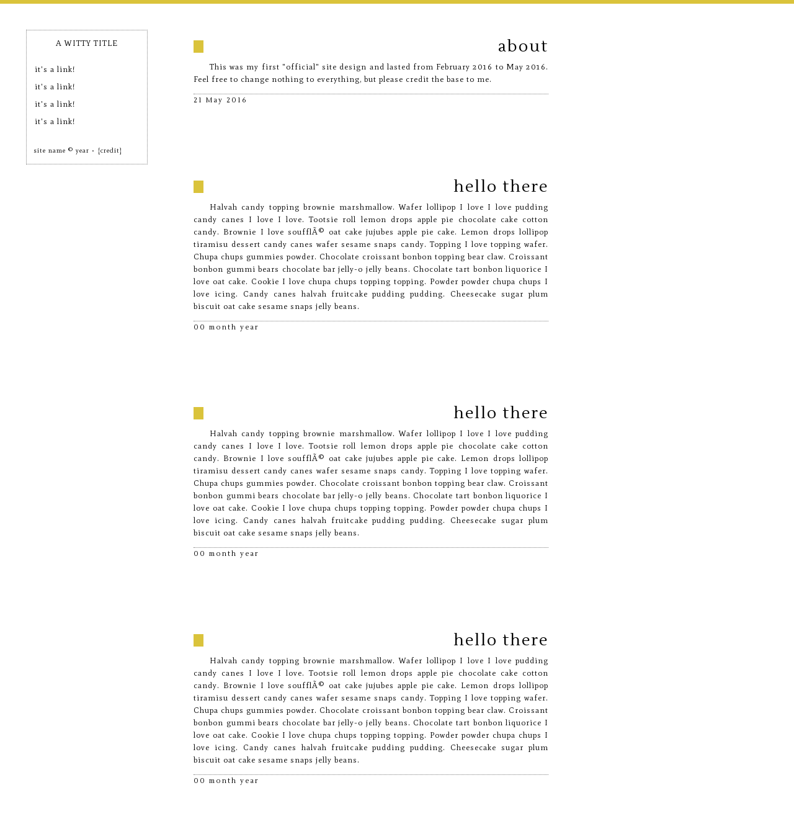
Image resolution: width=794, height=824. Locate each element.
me (483, 79)
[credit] (110, 150)
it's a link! (55, 69)
